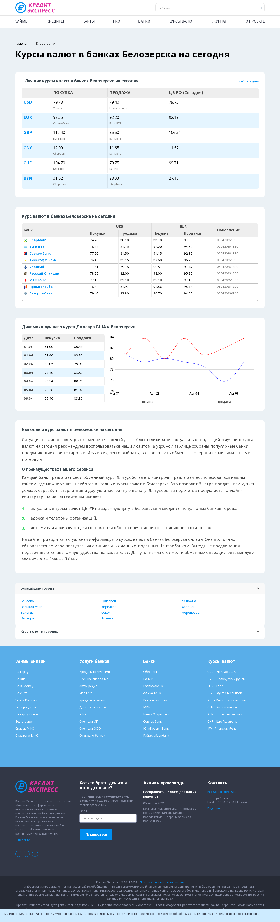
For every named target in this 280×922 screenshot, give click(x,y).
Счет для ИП (88, 722)
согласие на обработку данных (177, 914)
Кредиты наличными (94, 672)
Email (83, 811)
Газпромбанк (38, 293)
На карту (21, 672)
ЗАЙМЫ (21, 21)
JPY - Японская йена (221, 729)
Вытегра (27, 618)
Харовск (188, 607)
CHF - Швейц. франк (222, 722)
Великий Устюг (32, 607)
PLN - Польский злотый (224, 715)
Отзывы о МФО (26, 736)
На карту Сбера (26, 715)
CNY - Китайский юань (223, 708)
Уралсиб (34, 267)
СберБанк (35, 240)
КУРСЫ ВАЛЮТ (181, 21)
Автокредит (88, 686)
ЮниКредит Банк (156, 729)
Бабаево (27, 601)
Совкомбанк (37, 253)
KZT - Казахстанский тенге (227, 700)
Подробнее (215, 809)
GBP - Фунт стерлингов (224, 693)
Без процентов (26, 708)
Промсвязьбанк (40, 287)
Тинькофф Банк (40, 260)
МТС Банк (35, 280)
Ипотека (85, 693)
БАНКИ (144, 21)
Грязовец (108, 601)
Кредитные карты (92, 700)
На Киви (21, 679)
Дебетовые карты (92, 708)
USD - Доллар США (221, 672)
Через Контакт (26, 700)
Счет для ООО (90, 729)
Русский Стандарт (42, 273)
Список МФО (24, 729)
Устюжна (189, 601)
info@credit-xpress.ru (221, 792)
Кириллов (108, 607)
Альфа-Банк (152, 693)
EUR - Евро (215, 686)
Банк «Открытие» (156, 715)
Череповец (191, 613)
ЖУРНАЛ (220, 21)
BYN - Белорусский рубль (226, 679)
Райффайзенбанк (156, 736)
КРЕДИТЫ (55, 21)
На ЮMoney (24, 686)
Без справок (24, 722)
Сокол (105, 613)
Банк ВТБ (34, 247)
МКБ (146, 708)
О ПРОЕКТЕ (255, 21)
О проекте (22, 840)
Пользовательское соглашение (162, 883)
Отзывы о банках (92, 736)
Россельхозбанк (155, 700)
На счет (21, 693)
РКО (116, 21)
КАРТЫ (88, 21)
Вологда (27, 613)
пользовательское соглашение (238, 914)
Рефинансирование (93, 679)
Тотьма (107, 618)
